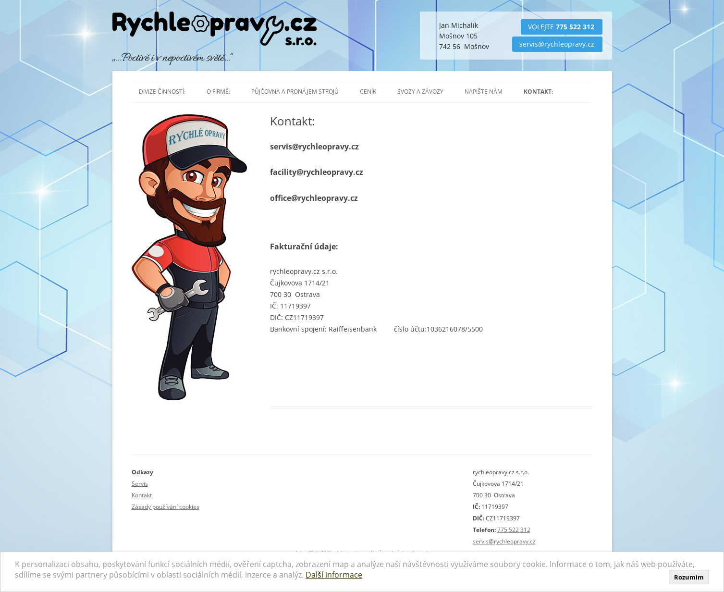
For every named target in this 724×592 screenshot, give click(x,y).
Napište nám (484, 91)
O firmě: (218, 91)
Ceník (368, 91)
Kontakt (142, 495)
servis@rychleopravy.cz (556, 44)
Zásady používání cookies (165, 507)
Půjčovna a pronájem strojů (295, 91)
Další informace (334, 574)
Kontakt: (538, 91)
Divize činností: (162, 91)
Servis (140, 484)
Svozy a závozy (420, 91)
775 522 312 (575, 26)
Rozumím (689, 577)
